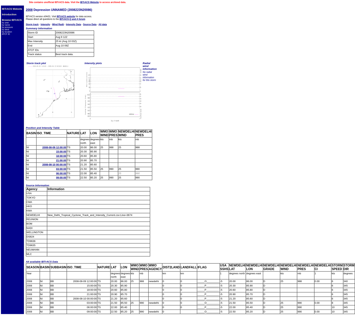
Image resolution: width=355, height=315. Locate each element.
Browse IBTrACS (12, 20)
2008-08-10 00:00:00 (54, 164)
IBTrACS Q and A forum (72, 19)
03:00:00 (61, 169)
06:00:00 (61, 173)
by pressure (7, 27)
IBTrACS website (66, 16)
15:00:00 (61, 151)
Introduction (9, 14)
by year (5, 22)
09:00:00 (61, 177)
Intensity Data (73, 24)
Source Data (89, 24)
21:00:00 (61, 160)
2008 (29, 9)
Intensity (45, 24)
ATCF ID (6, 34)
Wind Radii (58, 24)
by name (6, 25)
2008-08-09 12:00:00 (54, 147)
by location (7, 32)
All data (103, 24)
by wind (5, 29)
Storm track (32, 24)
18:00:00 (61, 156)
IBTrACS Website (89, 2)
